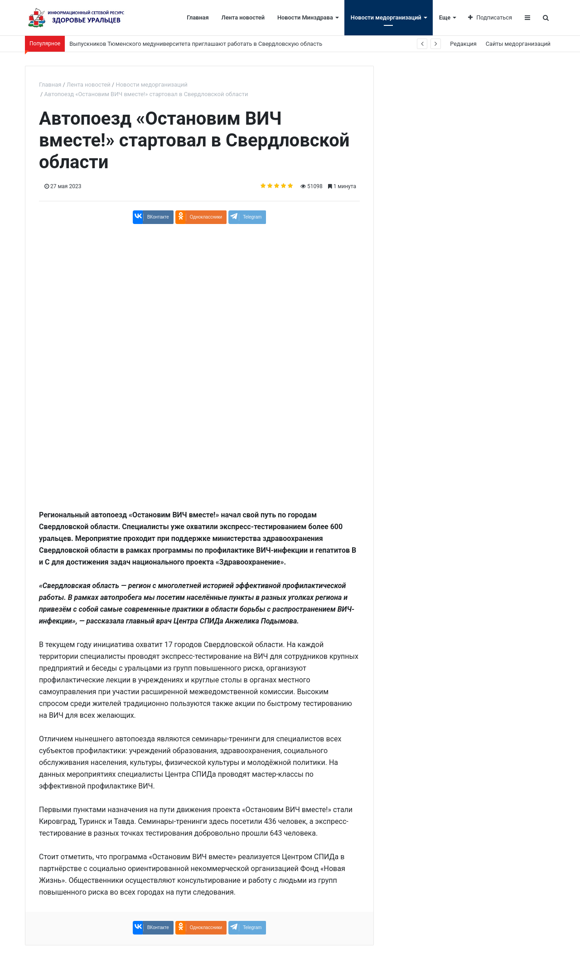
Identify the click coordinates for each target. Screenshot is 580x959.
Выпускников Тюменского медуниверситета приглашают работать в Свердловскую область (195, 43)
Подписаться (490, 17)
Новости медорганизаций (386, 17)
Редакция (463, 43)
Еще (444, 17)
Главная (197, 17)
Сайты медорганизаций (518, 43)
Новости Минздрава (305, 17)
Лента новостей (243, 17)
